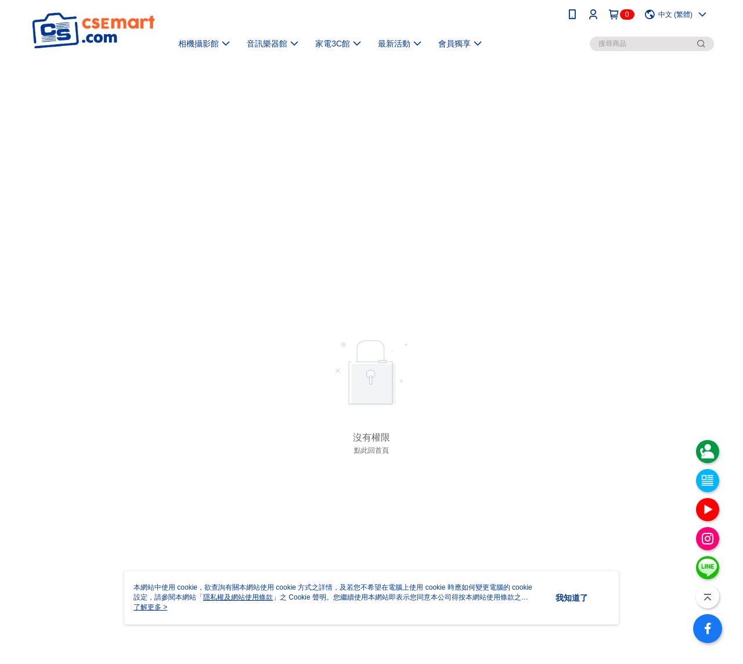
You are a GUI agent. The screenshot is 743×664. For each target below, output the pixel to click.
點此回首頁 (371, 450)
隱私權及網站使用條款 (238, 597)
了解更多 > (150, 607)
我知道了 (572, 597)
